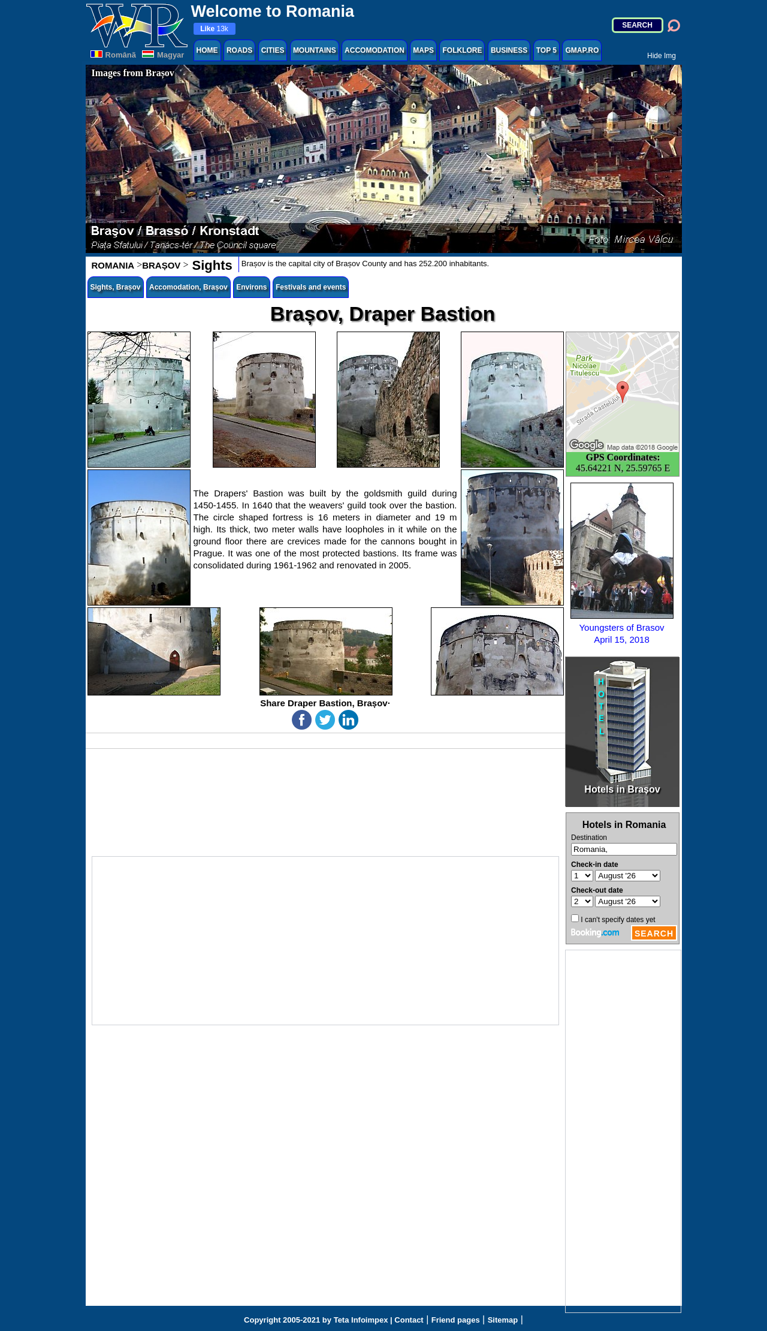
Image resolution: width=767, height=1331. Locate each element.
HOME (207, 50)
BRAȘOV (161, 265)
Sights (210, 265)
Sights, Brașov (115, 287)
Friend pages (455, 1319)
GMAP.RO (582, 50)
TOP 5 (546, 50)
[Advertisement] (623, 1131)
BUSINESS (509, 50)
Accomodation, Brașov (188, 287)
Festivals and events (311, 287)
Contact (408, 1319)
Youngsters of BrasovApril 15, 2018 (622, 564)
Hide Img (661, 56)
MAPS (423, 50)
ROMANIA (113, 265)
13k (214, 29)
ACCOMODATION (374, 50)
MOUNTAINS (314, 50)
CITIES (273, 50)
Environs (251, 287)
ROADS (239, 50)
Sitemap (503, 1319)
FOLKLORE (462, 50)
